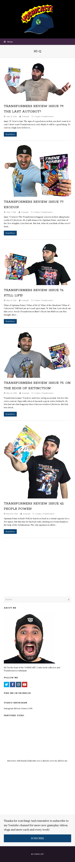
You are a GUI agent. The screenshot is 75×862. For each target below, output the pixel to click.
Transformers (47, 116)
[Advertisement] (22, 574)
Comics (37, 116)
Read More (10, 134)
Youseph (25, 116)
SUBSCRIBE (37, 838)
